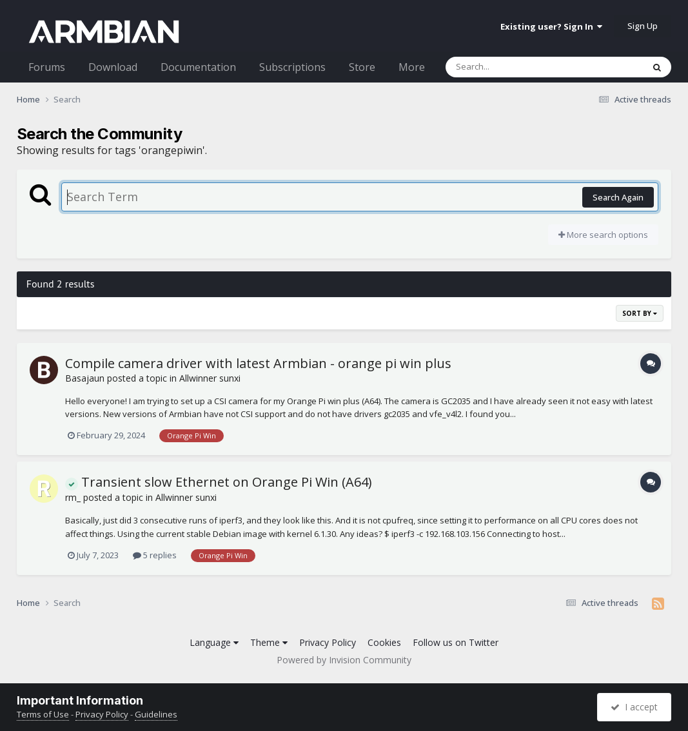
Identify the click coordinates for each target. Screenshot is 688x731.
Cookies (384, 642)
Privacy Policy (327, 642)
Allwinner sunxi (210, 378)
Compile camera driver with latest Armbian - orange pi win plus (258, 363)
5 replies (155, 555)
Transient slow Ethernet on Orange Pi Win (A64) (218, 482)
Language (214, 642)
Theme (269, 642)
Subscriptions (292, 67)
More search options (603, 234)
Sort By (639, 313)
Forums (46, 67)
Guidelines (156, 714)
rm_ (73, 497)
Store (362, 67)
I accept (634, 707)
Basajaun (84, 378)
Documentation (198, 67)
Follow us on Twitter (455, 642)
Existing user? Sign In (551, 26)
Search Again (618, 197)
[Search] (511, 67)
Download (112, 67)
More (411, 67)
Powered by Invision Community (344, 660)
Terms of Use (43, 714)
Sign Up (642, 26)
